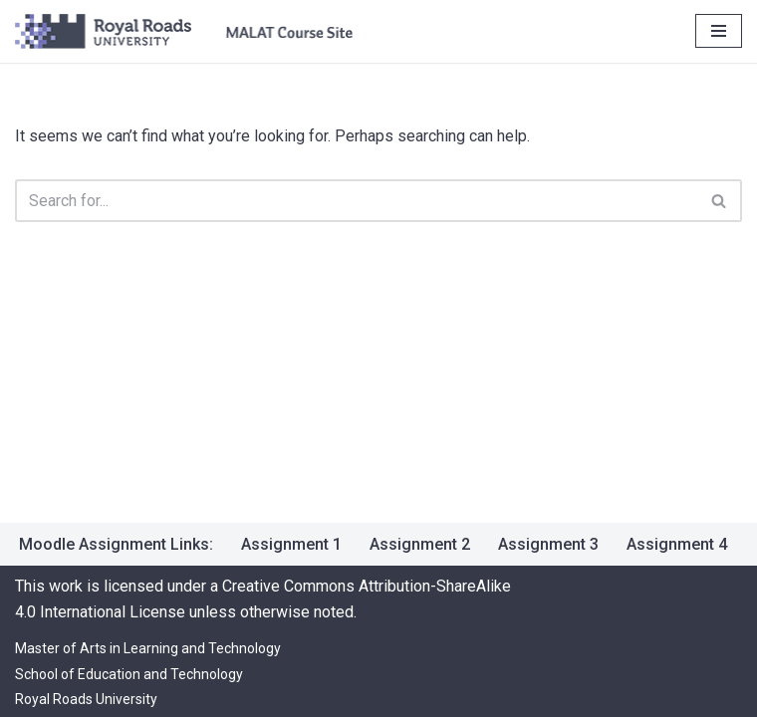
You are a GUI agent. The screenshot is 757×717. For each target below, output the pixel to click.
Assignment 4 (677, 544)
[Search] (356, 200)
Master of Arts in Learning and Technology (148, 648)
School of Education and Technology (129, 674)
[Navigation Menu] (718, 31)
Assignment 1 (291, 544)
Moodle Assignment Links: (116, 544)
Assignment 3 (548, 544)
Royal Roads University (86, 699)
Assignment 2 (420, 544)
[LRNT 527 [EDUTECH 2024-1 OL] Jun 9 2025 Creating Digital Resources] (184, 31)
